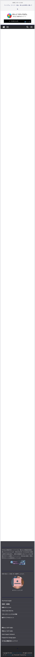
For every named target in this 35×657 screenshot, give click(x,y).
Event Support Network (8, 634)
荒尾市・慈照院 (6, 604)
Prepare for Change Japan (9, 637)
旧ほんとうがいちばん (7, 631)
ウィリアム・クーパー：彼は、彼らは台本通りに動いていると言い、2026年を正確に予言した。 (18, 5)
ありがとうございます (17, 590)
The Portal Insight (7, 600)
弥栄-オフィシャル (6, 607)
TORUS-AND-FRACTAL (7, 611)
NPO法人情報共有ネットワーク (10, 641)
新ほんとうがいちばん (7, 627)
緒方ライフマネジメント (8, 617)
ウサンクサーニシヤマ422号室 (9, 614)
